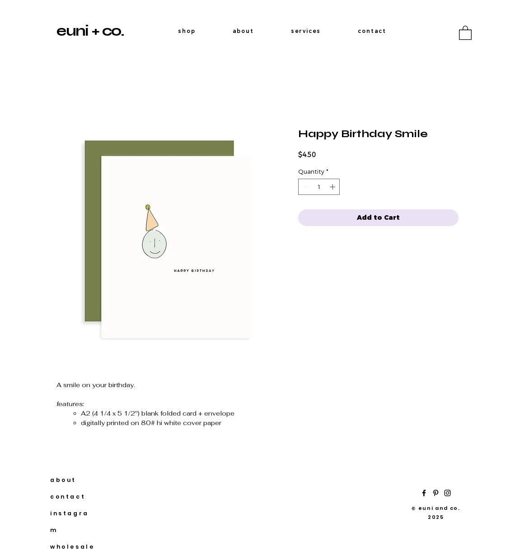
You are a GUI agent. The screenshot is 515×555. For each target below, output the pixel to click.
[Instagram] (447, 493)
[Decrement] (305, 186)
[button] (465, 32)
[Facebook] (424, 493)
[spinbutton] (319, 186)
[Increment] (333, 186)
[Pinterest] (435, 493)
